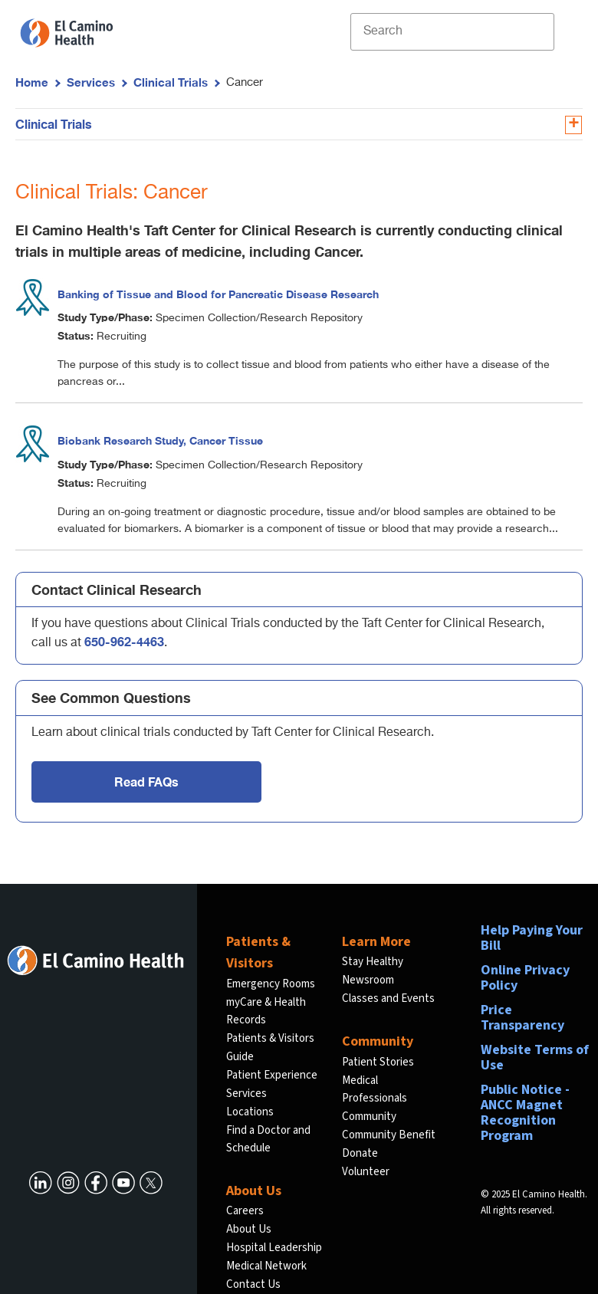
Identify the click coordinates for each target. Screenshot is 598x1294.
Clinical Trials (170, 82)
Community (369, 1116)
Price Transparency (522, 1017)
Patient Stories (378, 1062)
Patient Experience (271, 1075)
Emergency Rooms (270, 984)
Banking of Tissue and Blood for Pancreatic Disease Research (218, 294)
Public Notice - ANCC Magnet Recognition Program (525, 1112)
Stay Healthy (372, 962)
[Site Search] (452, 32)
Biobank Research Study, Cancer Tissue (160, 440)
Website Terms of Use (535, 1057)
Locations (250, 1112)
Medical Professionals (374, 1089)
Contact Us (253, 1284)
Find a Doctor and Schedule (268, 1139)
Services (91, 82)
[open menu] (566, 31)
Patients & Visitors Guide (270, 1047)
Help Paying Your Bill (532, 938)
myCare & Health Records (266, 1011)
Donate (360, 1153)
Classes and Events (388, 998)
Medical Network (266, 1266)
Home (31, 82)
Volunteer (365, 1172)
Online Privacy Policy (525, 978)
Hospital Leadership (274, 1248)
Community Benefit (388, 1135)
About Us (248, 1229)
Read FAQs (146, 781)
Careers (245, 1211)
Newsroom (368, 980)
